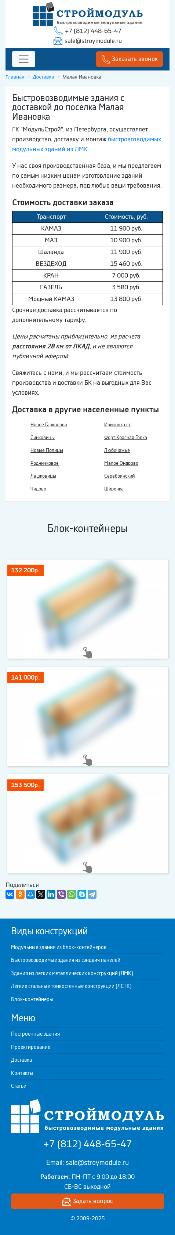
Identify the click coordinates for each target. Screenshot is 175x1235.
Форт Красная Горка (125, 437)
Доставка (21, 1060)
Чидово (38, 489)
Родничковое (44, 463)
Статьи (18, 1086)
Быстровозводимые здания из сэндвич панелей (65, 960)
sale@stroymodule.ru (93, 41)
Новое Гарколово (48, 424)
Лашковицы (43, 476)
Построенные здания (35, 1034)
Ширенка (114, 489)
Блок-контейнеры (32, 999)
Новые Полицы (46, 450)
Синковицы (42, 437)
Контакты (22, 1073)
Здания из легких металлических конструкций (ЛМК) (72, 973)
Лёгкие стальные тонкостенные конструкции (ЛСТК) (71, 986)
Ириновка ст (117, 424)
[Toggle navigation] (23, 59)
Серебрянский (119, 476)
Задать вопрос (87, 1201)
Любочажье (117, 450)
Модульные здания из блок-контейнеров (58, 947)
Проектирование (30, 1047)
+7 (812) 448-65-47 (93, 31)
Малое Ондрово (121, 463)
